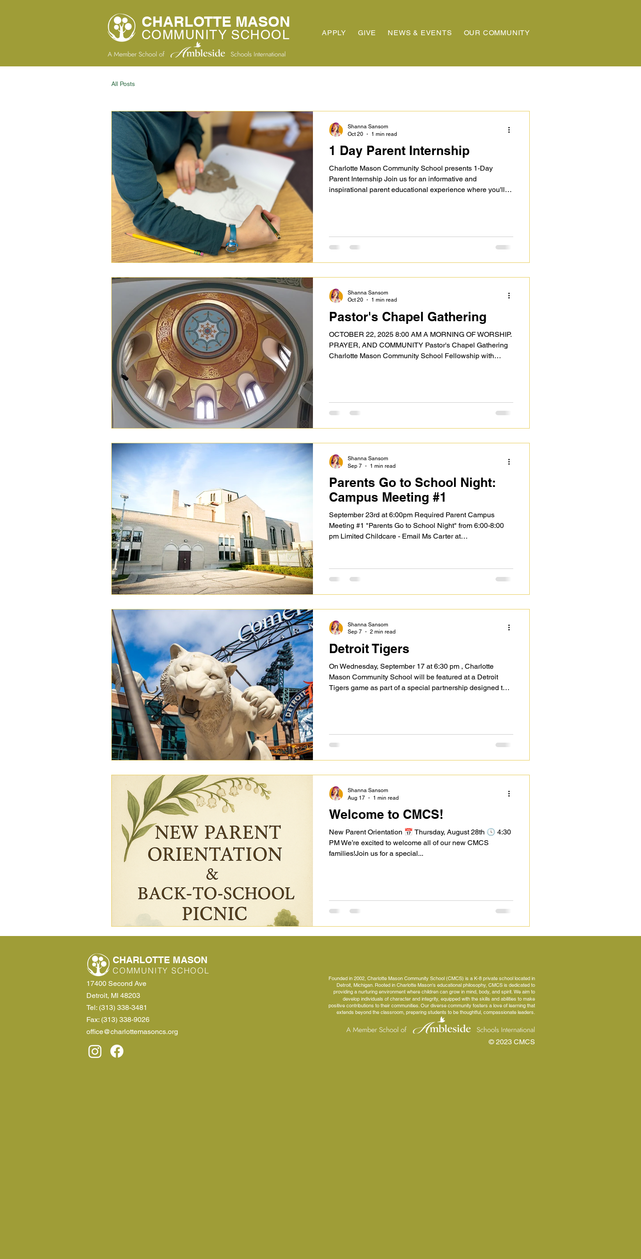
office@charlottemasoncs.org (132, 1031)
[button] (497, 33)
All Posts (123, 83)
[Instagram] (95, 1051)
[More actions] (512, 129)
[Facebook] (117, 1051)
